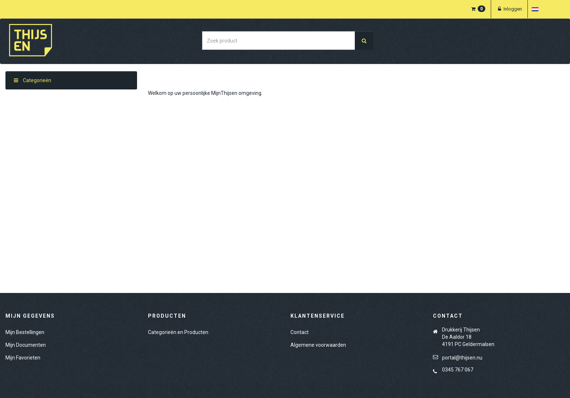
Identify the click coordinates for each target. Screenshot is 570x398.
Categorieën (32, 80)
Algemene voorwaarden (318, 345)
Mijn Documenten (25, 345)
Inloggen (509, 9)
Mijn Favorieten (22, 358)
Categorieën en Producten (178, 332)
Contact (299, 332)
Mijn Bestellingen (24, 332)
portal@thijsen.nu (462, 358)
